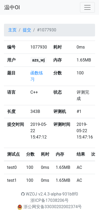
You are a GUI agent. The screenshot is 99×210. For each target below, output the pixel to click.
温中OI (12, 7)
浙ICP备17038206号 (49, 200)
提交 (27, 29)
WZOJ (29, 194)
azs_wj (38, 60)
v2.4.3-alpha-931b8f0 (58, 194)
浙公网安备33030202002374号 (52, 206)
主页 (12, 29)
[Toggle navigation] (87, 7)
